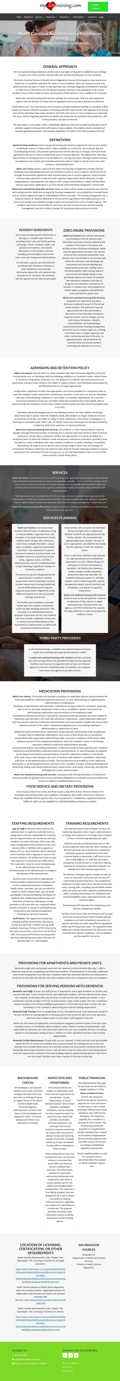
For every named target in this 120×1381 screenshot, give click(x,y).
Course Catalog (95, 7)
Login (101, 17)
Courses (38, 17)
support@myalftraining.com (26, 1359)
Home (19, 17)
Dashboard (28, 17)
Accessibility (67, 1367)
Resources (50, 17)
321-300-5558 (20, 1355)
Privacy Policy (68, 1371)
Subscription (78, 17)
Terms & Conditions (70, 1363)
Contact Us (92, 17)
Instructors (63, 17)
